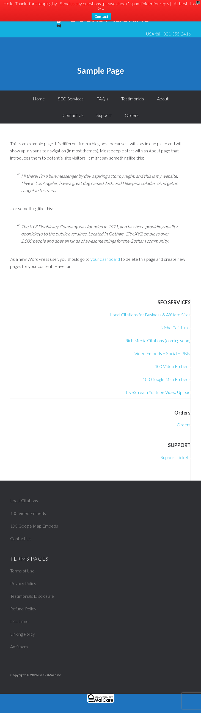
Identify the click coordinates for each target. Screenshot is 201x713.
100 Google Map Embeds (167, 379)
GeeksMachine (49, 675)
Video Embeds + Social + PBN (162, 353)
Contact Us (20, 538)
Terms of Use (22, 570)
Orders (184, 424)
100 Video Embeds (173, 366)
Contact (101, 16)
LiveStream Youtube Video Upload (158, 392)
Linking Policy (22, 634)
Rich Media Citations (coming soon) (158, 340)
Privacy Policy (23, 583)
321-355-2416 (177, 33)
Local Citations (24, 500)
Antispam (19, 646)
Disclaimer (20, 621)
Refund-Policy (23, 608)
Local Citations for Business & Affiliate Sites (150, 314)
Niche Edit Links (175, 327)
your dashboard (105, 259)
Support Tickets (176, 457)
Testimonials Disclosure (32, 596)
